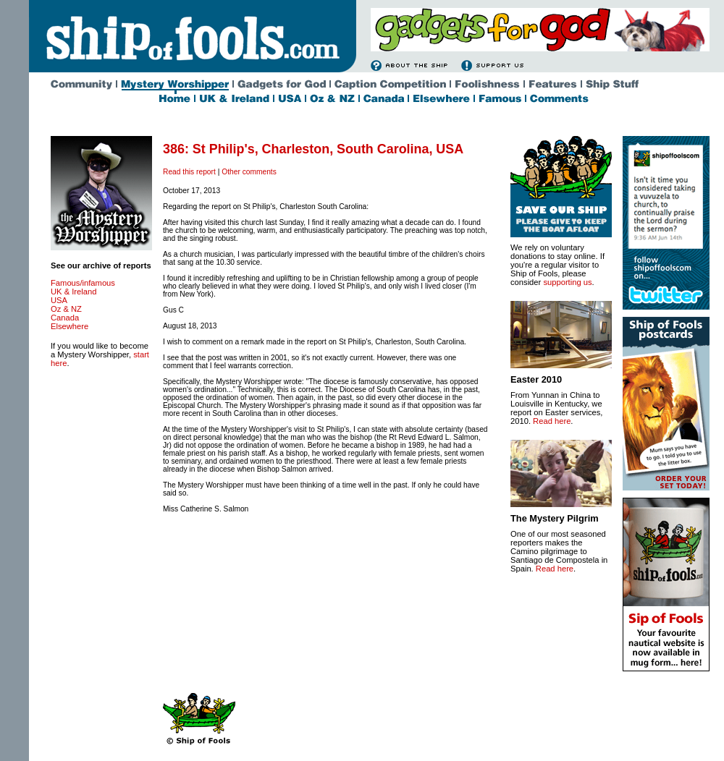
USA (59, 300)
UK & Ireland (73, 291)
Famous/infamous (83, 283)
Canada (65, 317)
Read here (552, 421)
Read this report (189, 172)
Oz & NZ (66, 309)
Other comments (249, 172)
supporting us (567, 282)
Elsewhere (69, 326)
